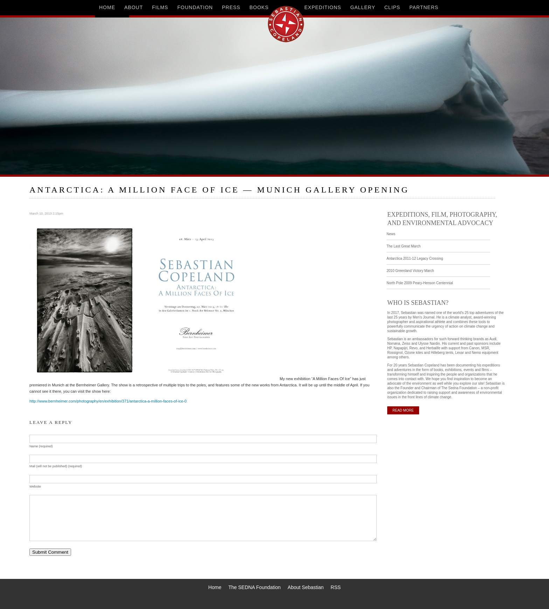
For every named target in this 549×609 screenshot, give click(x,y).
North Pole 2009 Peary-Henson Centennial (420, 283)
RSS (336, 587)
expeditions (322, 7)
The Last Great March (404, 246)
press (231, 7)
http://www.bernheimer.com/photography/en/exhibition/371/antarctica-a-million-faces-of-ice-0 (108, 401)
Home (214, 587)
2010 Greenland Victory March (410, 271)
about (133, 7)
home (107, 7)
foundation (195, 7)
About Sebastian (306, 587)
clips (392, 7)
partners (423, 7)
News (391, 234)
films (160, 7)
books (259, 7)
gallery (362, 7)
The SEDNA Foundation (254, 587)
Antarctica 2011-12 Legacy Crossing (415, 258)
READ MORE (403, 410)
